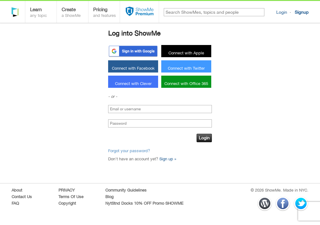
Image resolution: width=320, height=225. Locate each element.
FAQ (15, 203)
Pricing (106, 13)
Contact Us (22, 196)
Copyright (67, 203)
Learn (43, 13)
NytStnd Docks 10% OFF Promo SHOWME (144, 203)
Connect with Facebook (133, 68)
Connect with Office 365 (186, 83)
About (17, 190)
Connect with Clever (133, 83)
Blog (109, 196)
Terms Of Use (70, 196)
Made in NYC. (295, 190)
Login (281, 12)
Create (75, 13)
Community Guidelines (126, 190)
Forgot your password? (129, 150)
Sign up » (167, 159)
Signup (301, 12)
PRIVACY (66, 190)
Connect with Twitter (186, 68)
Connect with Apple (186, 53)
